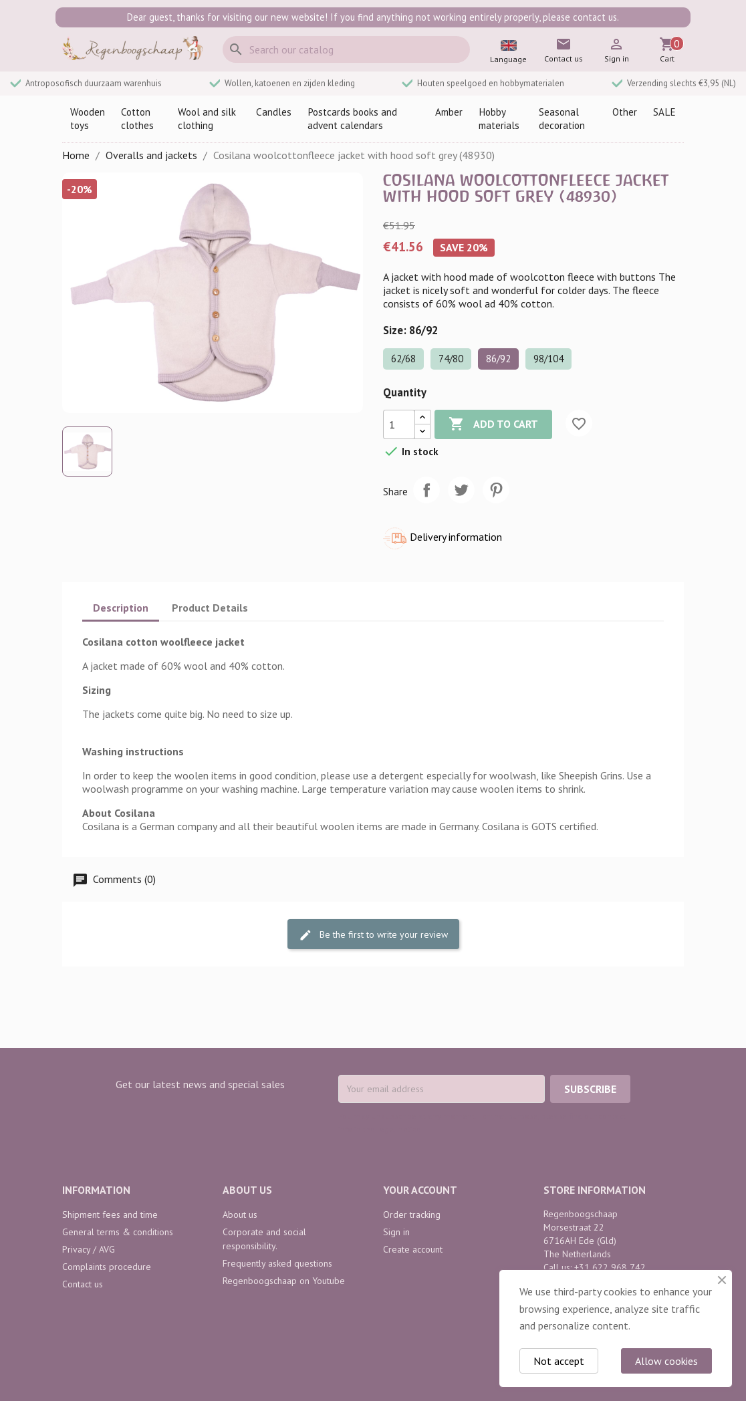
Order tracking (412, 1214)
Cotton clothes (137, 119)
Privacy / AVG (88, 1249)
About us (240, 1214)
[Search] (346, 49)
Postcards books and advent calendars (352, 119)
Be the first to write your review (373, 935)
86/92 (498, 358)
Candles (273, 112)
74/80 (451, 358)
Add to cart (493, 424)
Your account (420, 1189)
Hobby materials (499, 119)
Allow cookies (666, 1361)
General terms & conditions (117, 1232)
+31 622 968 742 (610, 1267)
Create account (413, 1249)
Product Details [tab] (210, 607)
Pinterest (496, 490)
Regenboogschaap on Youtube (284, 1281)
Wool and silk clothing (207, 119)
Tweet (461, 490)
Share (426, 490)
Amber (449, 112)
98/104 (548, 358)
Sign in (396, 1232)
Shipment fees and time (110, 1214)
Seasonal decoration (562, 119)
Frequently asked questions (277, 1263)
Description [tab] (120, 607)
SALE (664, 112)
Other (624, 112)
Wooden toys (87, 119)
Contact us (82, 1284)
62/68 (403, 358)
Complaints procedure (106, 1267)
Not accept (558, 1361)
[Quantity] (399, 424)
